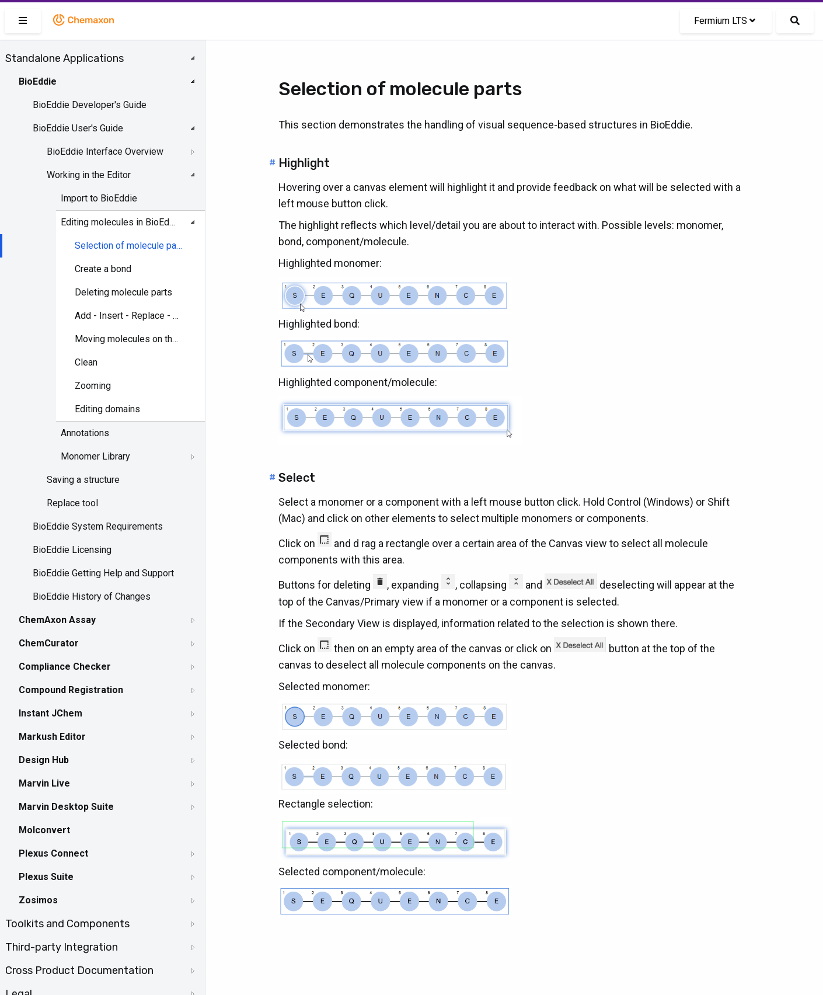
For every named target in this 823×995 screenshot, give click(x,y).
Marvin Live (44, 783)
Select (296, 478)
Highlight (304, 163)
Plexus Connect (53, 853)
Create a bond (103, 268)
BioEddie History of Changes (92, 596)
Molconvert (44, 830)
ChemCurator (49, 643)
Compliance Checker (65, 666)
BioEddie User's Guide (78, 128)
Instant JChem (50, 713)
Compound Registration (71, 689)
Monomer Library (95, 456)
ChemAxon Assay (57, 619)
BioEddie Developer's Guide (90, 104)
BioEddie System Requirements (98, 526)
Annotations (85, 433)
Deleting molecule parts (123, 292)
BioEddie (38, 81)
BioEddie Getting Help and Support (103, 573)
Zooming (93, 385)
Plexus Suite (46, 876)
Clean (86, 362)
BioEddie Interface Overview (105, 151)
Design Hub (44, 760)
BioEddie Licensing (72, 549)
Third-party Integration (61, 947)
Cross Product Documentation (79, 970)
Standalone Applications (64, 58)
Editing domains (107, 409)
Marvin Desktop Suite (66, 806)
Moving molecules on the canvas (129, 339)
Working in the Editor (89, 174)
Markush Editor (52, 736)
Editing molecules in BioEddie (120, 222)
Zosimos (38, 900)
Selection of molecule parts (129, 245)
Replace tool (72, 503)
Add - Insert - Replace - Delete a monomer (129, 315)
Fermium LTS (724, 20)
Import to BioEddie (99, 198)
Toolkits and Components (67, 923)
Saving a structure (83, 479)
